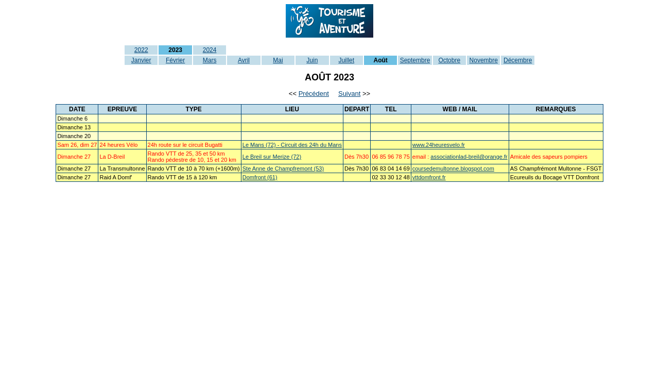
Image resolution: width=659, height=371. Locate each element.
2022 (141, 50)
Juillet (346, 60)
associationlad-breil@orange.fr (468, 157)
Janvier (141, 60)
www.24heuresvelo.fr (438, 145)
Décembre (518, 60)
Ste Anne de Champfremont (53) (283, 168)
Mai (278, 60)
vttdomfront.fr (429, 177)
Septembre (415, 60)
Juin (312, 60)
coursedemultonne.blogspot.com (453, 168)
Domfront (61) (260, 177)
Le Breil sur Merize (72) (271, 157)
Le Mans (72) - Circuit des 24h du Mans (292, 145)
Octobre (449, 60)
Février (175, 60)
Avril (244, 60)
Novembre (484, 60)
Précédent (314, 93)
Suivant (349, 93)
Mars (210, 60)
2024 (210, 50)
